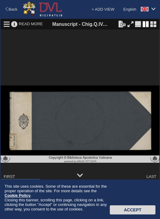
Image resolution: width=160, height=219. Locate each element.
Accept (132, 209)
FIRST (9, 176)
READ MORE (31, 24)
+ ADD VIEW (103, 9)
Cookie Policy (17, 195)
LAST (151, 176)
